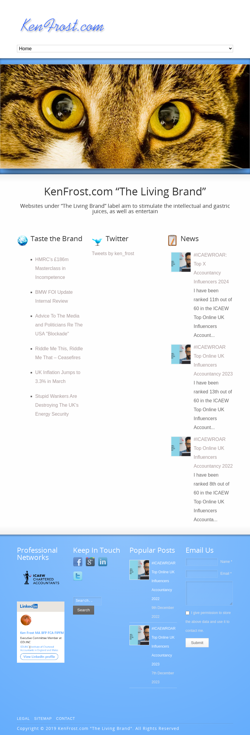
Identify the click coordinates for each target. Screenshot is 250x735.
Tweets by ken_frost (113, 253)
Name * (226, 562)
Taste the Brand (57, 238)
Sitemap (43, 719)
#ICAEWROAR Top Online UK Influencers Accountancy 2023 (164, 646)
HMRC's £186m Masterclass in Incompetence (52, 268)
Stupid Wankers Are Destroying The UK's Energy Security (57, 405)
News (190, 238)
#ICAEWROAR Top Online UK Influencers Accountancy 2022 (164, 581)
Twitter (117, 238)
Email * (226, 573)
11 (242, 159)
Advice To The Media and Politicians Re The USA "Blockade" (59, 324)
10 (236, 159)
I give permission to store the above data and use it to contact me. (208, 622)
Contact (65, 719)
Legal (23, 719)
